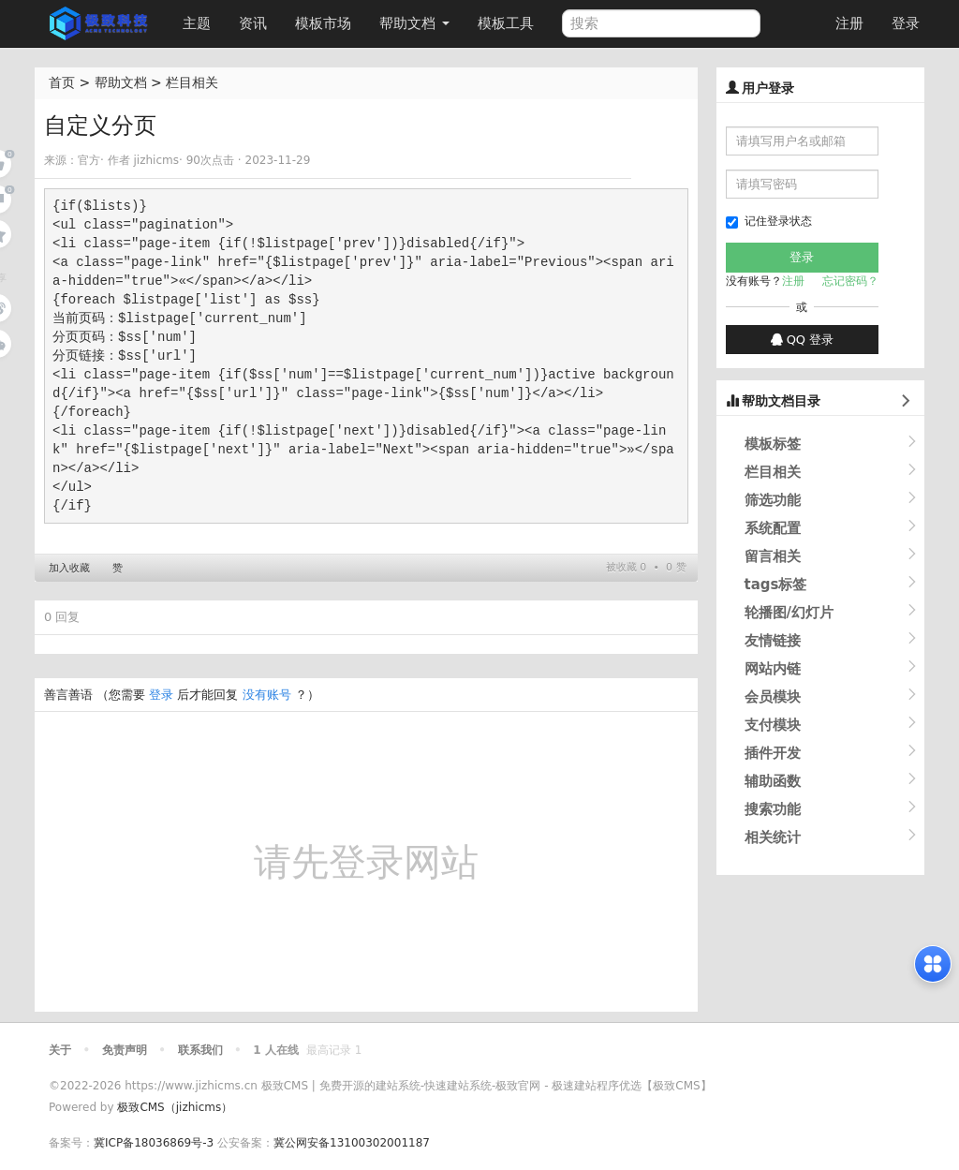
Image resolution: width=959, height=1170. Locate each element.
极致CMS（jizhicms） (174, 1107)
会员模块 (773, 697)
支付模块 (773, 725)
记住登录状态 (769, 222)
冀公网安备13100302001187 (351, 1142)
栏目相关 (192, 82)
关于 (60, 1050)
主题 (197, 23)
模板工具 (506, 23)
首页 (62, 82)
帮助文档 (414, 23)
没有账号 (267, 695)
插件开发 (773, 753)
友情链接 (773, 640)
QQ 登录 (802, 340)
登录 (906, 23)
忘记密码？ (850, 281)
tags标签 (776, 584)
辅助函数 (773, 781)
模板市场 (323, 23)
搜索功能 (773, 809)
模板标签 (773, 444)
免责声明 (124, 1050)
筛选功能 (773, 500)
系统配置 (773, 528)
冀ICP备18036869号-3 (154, 1142)
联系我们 (200, 1050)
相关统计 (773, 837)
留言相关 (773, 556)
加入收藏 (69, 568)
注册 (849, 23)
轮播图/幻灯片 (789, 612)
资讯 (253, 23)
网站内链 (773, 668)
